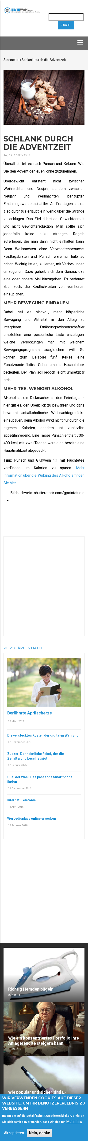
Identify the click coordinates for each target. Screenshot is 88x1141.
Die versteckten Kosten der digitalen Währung (43, 735)
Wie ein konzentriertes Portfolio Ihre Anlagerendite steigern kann (43, 1041)
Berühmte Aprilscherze (29, 712)
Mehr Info (74, 1122)
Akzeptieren (14, 1134)
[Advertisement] (44, 585)
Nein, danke (39, 1134)
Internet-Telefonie (21, 800)
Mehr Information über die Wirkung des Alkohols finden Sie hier (44, 475)
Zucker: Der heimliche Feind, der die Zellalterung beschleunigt (35, 756)
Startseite (11, 60)
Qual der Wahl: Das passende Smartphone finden (39, 779)
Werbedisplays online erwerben (31, 818)
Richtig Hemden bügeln (31, 989)
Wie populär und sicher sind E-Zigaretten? (37, 1095)
